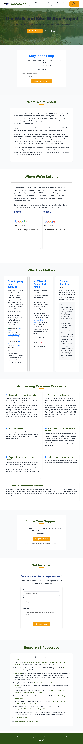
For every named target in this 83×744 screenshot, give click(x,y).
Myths (58, 3)
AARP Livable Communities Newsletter (26, 723)
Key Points (50, 4)
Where (43, 3)
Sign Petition (74, 4)
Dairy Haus (16, 346)
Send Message (41, 626)
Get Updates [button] (51, 31)
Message (26, 610)
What (37, 3)
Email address (41, 70)
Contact (65, 3)
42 (46, 347)
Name (25, 591)
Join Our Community (41, 82)
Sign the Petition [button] (34, 31)
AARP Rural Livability (21, 719)
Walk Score (18, 675)
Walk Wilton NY (15, 4)
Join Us (30, 4)
